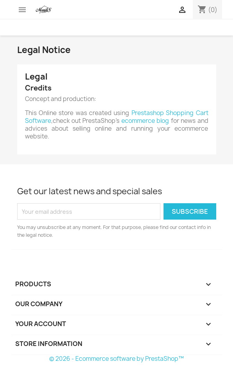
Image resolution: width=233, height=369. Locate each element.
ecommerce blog (145, 121)
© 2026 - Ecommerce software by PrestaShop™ (116, 359)
